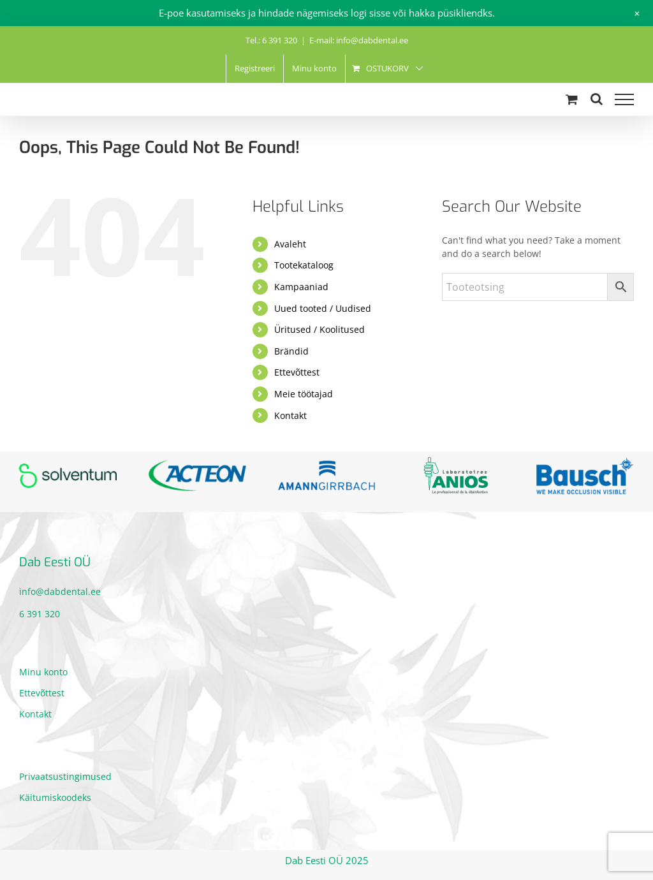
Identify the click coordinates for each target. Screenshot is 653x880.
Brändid (291, 351)
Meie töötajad (303, 394)
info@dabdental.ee (60, 591)
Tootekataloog (304, 265)
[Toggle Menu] (624, 99)
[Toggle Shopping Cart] (572, 99)
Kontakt (290, 415)
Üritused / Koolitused (319, 329)
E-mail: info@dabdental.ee (358, 40)
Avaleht (290, 244)
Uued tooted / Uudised (322, 308)
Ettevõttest (296, 372)
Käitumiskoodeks (55, 797)
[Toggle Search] (597, 98)
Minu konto (43, 672)
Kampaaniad (301, 287)
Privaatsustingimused (65, 776)
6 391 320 (39, 614)
